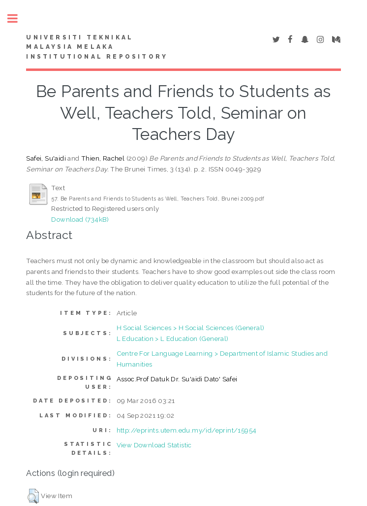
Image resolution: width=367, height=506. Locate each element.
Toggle (17, 18)
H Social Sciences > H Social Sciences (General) (191, 328)
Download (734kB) (80, 219)
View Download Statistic (154, 445)
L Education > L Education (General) (173, 338)
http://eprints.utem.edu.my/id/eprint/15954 (187, 430)
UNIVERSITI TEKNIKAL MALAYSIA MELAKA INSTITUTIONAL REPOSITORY (97, 47)
